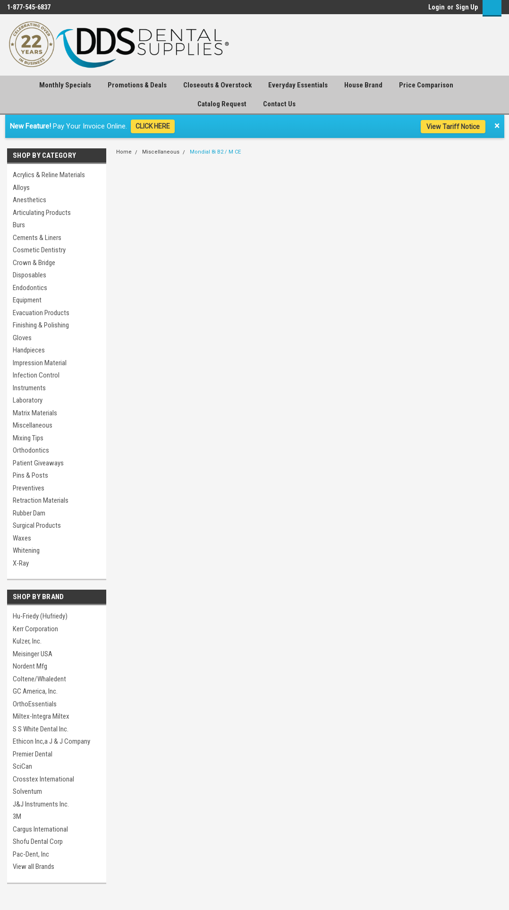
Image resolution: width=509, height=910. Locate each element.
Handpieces (29, 350)
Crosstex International (43, 779)
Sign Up (467, 7)
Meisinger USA (32, 654)
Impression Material (40, 363)
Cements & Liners (37, 237)
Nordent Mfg (30, 666)
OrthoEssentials (35, 704)
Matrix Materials (35, 413)
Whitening (26, 550)
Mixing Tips (28, 438)
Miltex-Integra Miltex (41, 716)
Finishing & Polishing (41, 325)
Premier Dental (32, 754)
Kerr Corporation (35, 629)
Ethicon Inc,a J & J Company (51, 741)
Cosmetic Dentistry (39, 250)
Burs (19, 225)
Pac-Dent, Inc (31, 854)
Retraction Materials (40, 500)
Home (124, 152)
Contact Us (279, 104)
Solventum (27, 791)
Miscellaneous (32, 425)
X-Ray (21, 563)
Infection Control (36, 375)
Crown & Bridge (34, 262)
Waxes (22, 538)
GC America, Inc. (35, 691)
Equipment (27, 300)
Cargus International (40, 829)
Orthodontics (31, 450)
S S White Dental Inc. (40, 729)
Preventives (28, 488)
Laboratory (27, 400)
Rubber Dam (29, 513)
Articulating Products (42, 212)
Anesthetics (29, 200)
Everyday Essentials (298, 85)
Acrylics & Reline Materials (49, 175)
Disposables (29, 275)
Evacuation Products (41, 313)
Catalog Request (221, 104)
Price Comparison (426, 85)
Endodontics (30, 287)
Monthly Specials (65, 85)
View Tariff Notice (453, 126)
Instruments (29, 388)
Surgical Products (37, 525)
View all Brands (33, 866)
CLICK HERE (153, 126)
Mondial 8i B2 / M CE (215, 152)
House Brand (363, 85)
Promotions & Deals (137, 85)
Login (436, 7)
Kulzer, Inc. (27, 641)
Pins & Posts (30, 475)
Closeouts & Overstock (217, 85)
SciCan (22, 766)
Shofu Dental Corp (38, 841)
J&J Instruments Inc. (41, 804)
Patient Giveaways (38, 463)
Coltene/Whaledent (39, 679)
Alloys (21, 187)
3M (17, 816)
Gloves (22, 338)
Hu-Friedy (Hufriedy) (40, 616)
